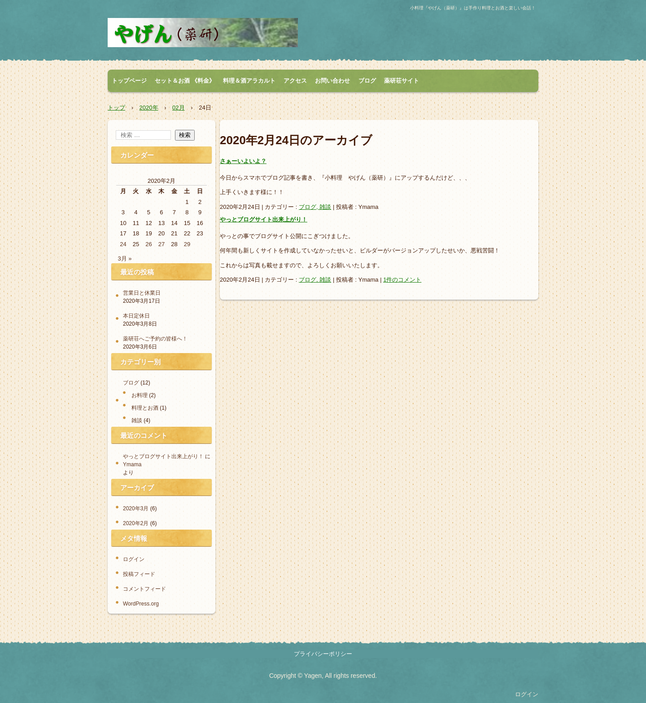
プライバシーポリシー (323, 653)
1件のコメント (402, 279)
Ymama (132, 464)
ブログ (367, 80)
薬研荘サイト (401, 80)
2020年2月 (135, 523)
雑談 (136, 420)
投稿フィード (139, 574)
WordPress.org (141, 604)
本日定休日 (136, 316)
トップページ (129, 80)
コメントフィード (144, 589)
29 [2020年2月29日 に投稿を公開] (187, 244)
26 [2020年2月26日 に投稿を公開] (148, 244)
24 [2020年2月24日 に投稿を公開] (123, 244)
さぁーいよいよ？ (243, 161)
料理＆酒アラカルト (249, 80)
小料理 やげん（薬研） (203, 32)
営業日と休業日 (142, 293)
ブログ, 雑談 (315, 206)
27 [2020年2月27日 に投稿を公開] (161, 244)
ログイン (133, 559)
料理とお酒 (144, 408)
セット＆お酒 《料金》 (185, 80)
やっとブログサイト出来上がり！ (263, 219)
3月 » (125, 258)
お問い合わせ (332, 80)
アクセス (295, 80)
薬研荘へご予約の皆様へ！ (155, 339)
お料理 (139, 395)
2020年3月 (135, 508)
